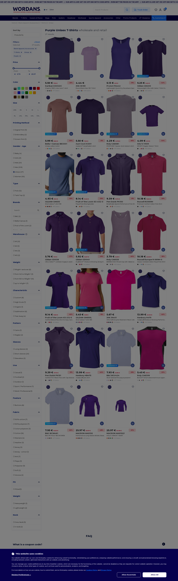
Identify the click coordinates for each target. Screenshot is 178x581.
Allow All (154, 575)
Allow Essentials (129, 575)
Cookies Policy (91, 570)
